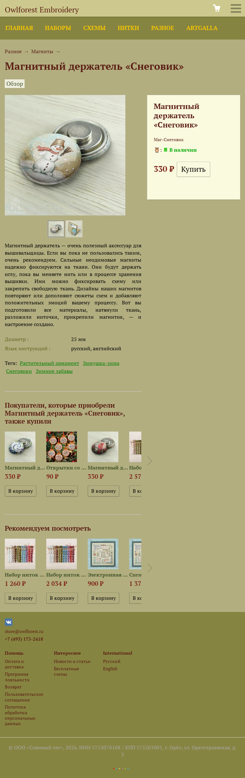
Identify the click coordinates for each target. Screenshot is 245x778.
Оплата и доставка (14, 664)
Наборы (58, 28)
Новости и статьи (72, 661)
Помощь (14, 653)
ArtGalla (202, 28)
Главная (19, 28)
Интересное (67, 653)
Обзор (14, 83)
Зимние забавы (54, 370)
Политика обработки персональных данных (20, 715)
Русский (112, 661)
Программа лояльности (17, 676)
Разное (162, 28)
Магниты (42, 51)
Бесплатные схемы (66, 671)
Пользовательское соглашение (24, 696)
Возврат (13, 687)
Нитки (128, 28)
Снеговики (19, 370)
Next (149, 461)
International (117, 653)
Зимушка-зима (101, 363)
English (110, 668)
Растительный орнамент (49, 363)
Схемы (94, 28)
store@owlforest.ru (24, 631)
